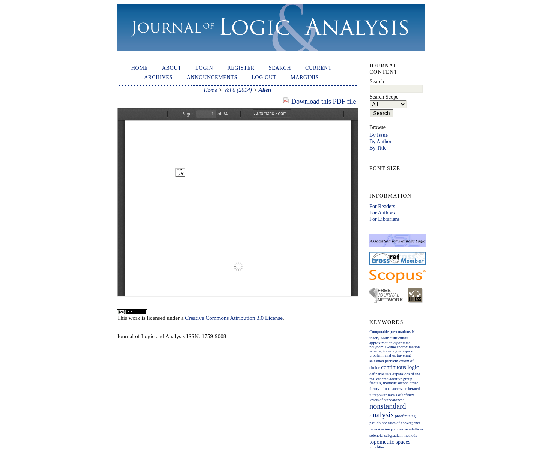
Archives (158, 77)
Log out (264, 77)
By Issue (378, 135)
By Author (380, 141)
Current (318, 68)
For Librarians (384, 219)
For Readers (382, 206)
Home (139, 68)
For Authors (381, 213)
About (172, 68)
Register (241, 68)
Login (204, 68)
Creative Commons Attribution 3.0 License (234, 318)
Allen (265, 90)
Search (280, 68)
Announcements (212, 77)
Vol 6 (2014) (238, 90)
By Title (378, 148)
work (134, 318)
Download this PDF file (323, 101)
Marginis (305, 77)
